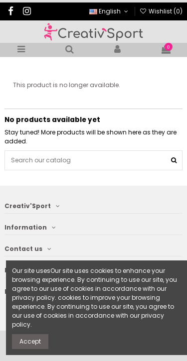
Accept (30, 341)
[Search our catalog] (174, 160)
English (109, 11)
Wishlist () (161, 11)
